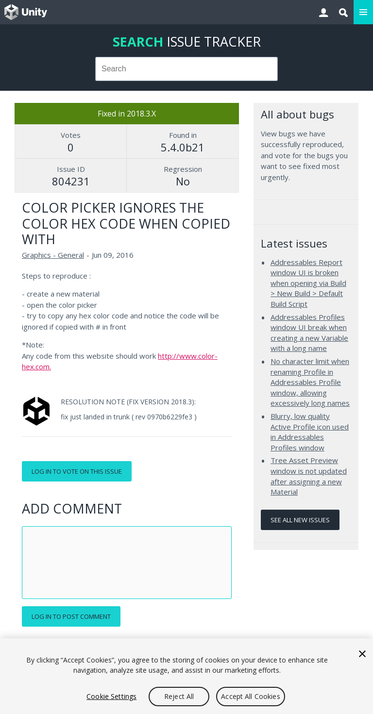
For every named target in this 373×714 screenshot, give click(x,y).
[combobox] (187, 69)
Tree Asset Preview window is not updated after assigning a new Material (309, 476)
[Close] (362, 653)
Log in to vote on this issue (77, 471)
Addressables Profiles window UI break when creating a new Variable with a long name (309, 332)
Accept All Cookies (250, 696)
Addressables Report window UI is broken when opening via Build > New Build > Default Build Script (308, 283)
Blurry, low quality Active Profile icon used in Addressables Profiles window (310, 431)
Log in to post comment (71, 616)
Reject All (179, 696)
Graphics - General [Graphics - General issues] (53, 255)
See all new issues (300, 519)
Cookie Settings (111, 696)
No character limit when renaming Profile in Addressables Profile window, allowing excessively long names (310, 382)
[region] (186, 676)
